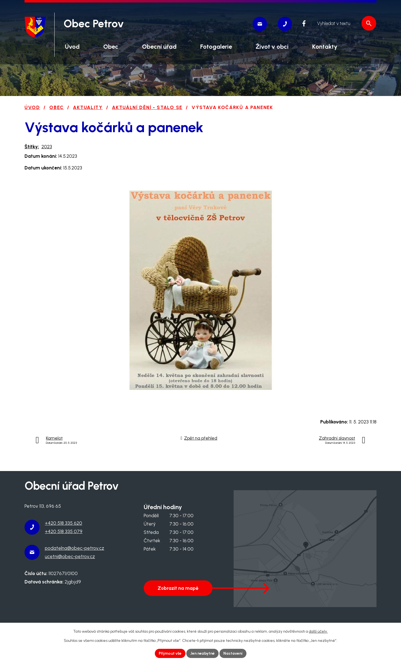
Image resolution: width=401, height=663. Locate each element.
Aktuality (87, 107)
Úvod (32, 107)
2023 (46, 146)
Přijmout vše (170, 653)
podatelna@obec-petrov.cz (74, 548)
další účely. (318, 631)
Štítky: (32, 146)
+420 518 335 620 (63, 523)
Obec (56, 107)
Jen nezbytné (202, 653)
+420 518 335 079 (63, 531)
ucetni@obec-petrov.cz (70, 556)
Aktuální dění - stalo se (147, 107)
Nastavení (233, 653)
